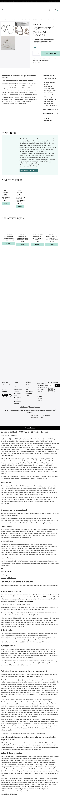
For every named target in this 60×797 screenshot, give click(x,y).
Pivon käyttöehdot (6, 571)
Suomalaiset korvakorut (44, 58)
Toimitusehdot (47, 120)
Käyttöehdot (24, 407)
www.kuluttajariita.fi (28, 787)
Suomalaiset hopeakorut (44, 60)
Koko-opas (46, 118)
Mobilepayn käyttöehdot (8, 578)
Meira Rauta (36, 24)
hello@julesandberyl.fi (28, 676)
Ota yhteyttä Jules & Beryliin (50, 1)
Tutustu (6, 203)
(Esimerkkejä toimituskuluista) (24, 601)
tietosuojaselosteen (53, 391)
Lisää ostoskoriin (50, 53)
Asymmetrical (53, 58)
